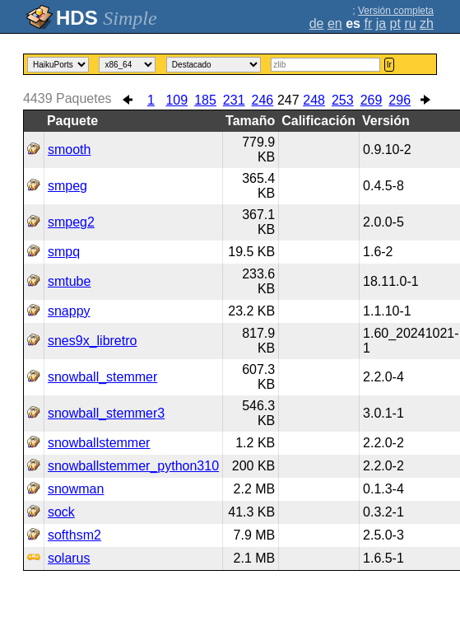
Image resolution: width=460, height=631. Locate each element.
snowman (76, 489)
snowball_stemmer (102, 377)
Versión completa (396, 10)
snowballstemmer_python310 (133, 466)
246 (263, 100)
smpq (64, 252)
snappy (69, 311)
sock (61, 512)
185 (205, 100)
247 (288, 100)
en (335, 23)
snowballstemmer (99, 443)
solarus (69, 558)
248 (314, 100)
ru (410, 23)
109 (176, 100)
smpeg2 (71, 222)
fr (368, 23)
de (316, 23)
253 (343, 100)
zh (427, 23)
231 (234, 100)
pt (395, 23)
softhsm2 (74, 535)
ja (381, 23)
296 (399, 100)
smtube (69, 281)
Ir (389, 64)
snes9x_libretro (92, 341)
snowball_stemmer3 (106, 413)
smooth (69, 150)
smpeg (67, 186)
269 (371, 100)
